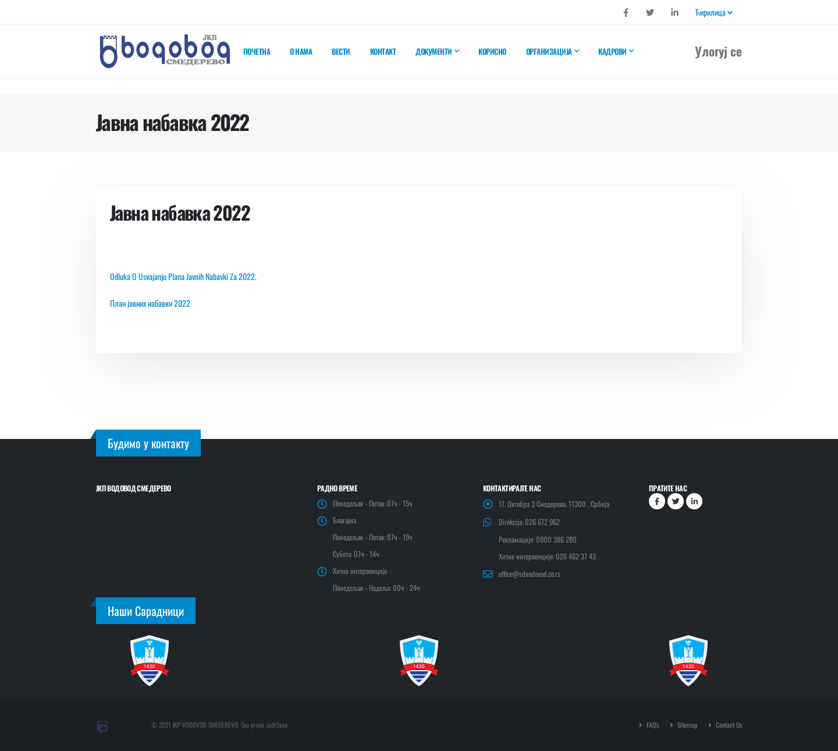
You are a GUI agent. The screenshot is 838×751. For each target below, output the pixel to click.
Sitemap (686, 724)
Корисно (492, 51)
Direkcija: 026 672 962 (529, 521)
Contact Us (728, 724)
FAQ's (652, 724)
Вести (341, 51)
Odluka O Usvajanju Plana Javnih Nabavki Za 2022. (183, 276)
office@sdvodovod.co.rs (529, 573)
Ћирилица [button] (714, 12)
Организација (549, 51)
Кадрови (612, 51)
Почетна (257, 51)
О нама (301, 51)
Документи (434, 51)
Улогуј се (718, 51)
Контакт (383, 51)
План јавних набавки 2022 (150, 303)
